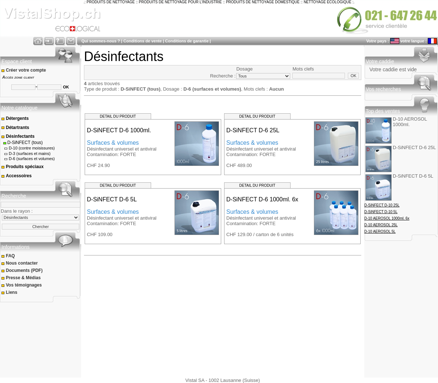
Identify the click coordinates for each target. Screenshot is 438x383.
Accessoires (16, 175)
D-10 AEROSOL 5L (380, 232)
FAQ (8, 255)
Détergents (15, 118)
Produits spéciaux (22, 166)
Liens (10, 292)
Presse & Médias (21, 277)
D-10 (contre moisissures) (29, 148)
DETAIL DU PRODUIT (118, 116)
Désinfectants (18, 136)
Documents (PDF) (22, 270)
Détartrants (15, 127)
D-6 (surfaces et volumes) (29, 158)
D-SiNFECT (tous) (22, 142)
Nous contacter (20, 263)
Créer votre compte (24, 70)
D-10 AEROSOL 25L (380, 225)
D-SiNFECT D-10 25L (382, 205)
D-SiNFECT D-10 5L (380, 212)
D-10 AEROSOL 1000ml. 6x (387, 218)
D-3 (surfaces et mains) (27, 153)
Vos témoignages (22, 285)
